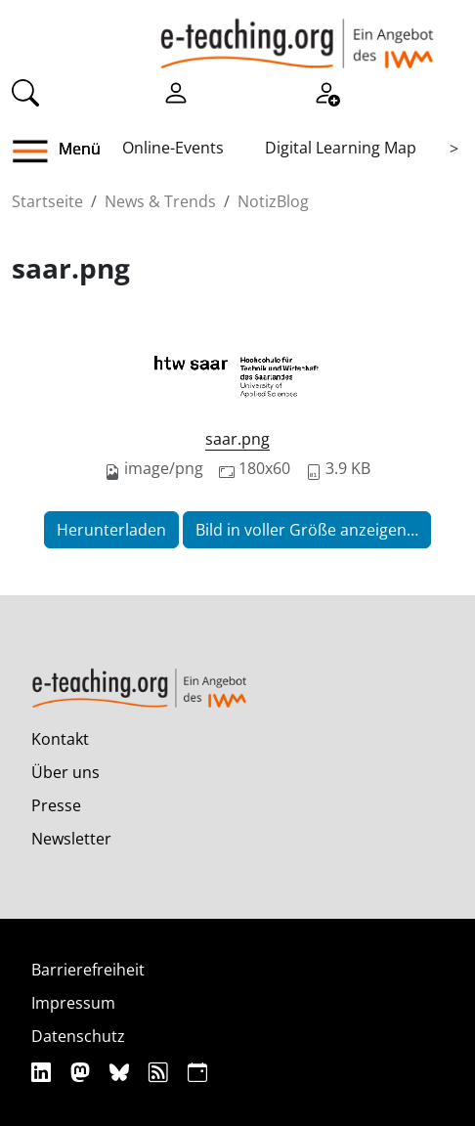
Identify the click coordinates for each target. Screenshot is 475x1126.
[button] (38, 151)
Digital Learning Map (340, 147)
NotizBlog (273, 201)
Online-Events (173, 147)
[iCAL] (197, 1072)
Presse (56, 805)
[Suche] (25, 91)
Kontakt (60, 739)
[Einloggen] (176, 91)
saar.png (237, 439)
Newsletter (71, 838)
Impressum (73, 1003)
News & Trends (160, 201)
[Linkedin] (43, 1072)
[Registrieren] (326, 91)
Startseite (47, 201)
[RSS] (161, 1072)
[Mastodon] (82, 1072)
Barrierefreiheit (88, 969)
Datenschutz (78, 1036)
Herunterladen (111, 530)
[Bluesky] (121, 1072)
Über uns (65, 772)
